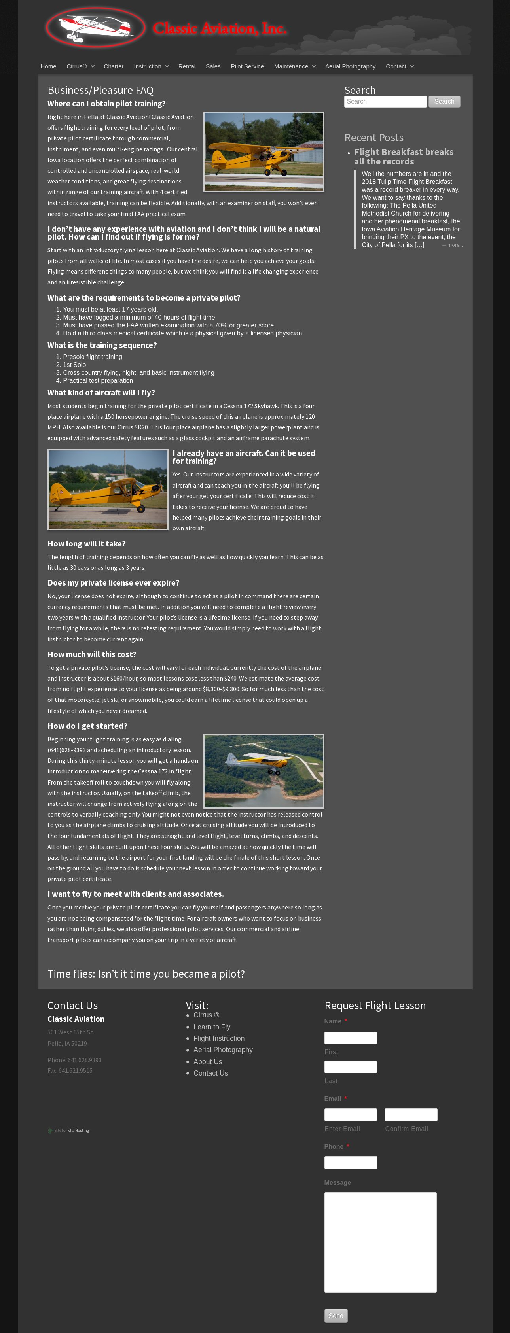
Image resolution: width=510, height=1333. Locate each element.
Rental (186, 66)
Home (49, 66)
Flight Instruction (219, 1038)
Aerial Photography (350, 66)
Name (335, 1021)
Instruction (147, 66)
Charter (114, 66)
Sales (213, 66)
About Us (207, 1062)
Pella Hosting (77, 1130)
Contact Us (210, 1073)
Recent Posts (374, 137)
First (331, 1052)
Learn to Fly (211, 1027)
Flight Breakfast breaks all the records (404, 156)
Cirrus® (77, 66)
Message (337, 1182)
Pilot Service (247, 66)
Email (335, 1098)
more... (455, 245)
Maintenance (291, 66)
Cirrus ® (206, 1015)
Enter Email (342, 1128)
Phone (336, 1146)
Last (331, 1081)
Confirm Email (406, 1128)
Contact (396, 66)
